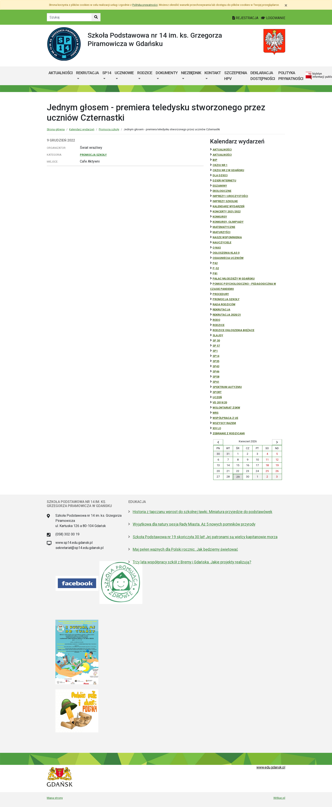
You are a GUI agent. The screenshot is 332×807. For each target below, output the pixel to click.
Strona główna (56, 129)
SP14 (106, 73)
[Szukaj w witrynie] (96, 17)
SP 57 (216, 345)
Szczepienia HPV (235, 76)
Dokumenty (167, 73)
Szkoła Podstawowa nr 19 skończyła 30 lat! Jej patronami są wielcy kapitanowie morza (205, 537)
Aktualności (61, 73)
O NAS (217, 247)
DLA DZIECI (220, 175)
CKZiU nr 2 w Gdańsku (228, 170)
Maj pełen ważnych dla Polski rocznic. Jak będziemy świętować (185, 549)
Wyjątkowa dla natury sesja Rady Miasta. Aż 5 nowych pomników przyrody (194, 524)
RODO (216, 319)
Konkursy (220, 216)
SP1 (215, 350)
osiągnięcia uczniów (228, 258)
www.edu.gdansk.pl (270, 767)
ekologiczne (222, 190)
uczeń (217, 397)
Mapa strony (55, 797)
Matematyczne (224, 227)
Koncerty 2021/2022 (227, 211)
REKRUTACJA (221, 309)
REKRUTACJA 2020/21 (227, 314)
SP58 (216, 376)
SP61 (216, 381)
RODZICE (218, 325)
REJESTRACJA (245, 18)
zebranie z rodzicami (229, 433)
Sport (217, 392)
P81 (215, 273)
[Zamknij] (286, 5)
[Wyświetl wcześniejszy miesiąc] (218, 442)
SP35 (216, 361)
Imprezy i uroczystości (230, 196)
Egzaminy (220, 185)
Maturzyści (221, 232)
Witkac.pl (279, 797)
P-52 (216, 268)
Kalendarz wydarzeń (81, 129)
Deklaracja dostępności (262, 76)
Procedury (221, 294)
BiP (215, 159)
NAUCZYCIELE (222, 242)
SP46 (216, 371)
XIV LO (217, 428)
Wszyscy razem (224, 423)
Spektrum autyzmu (227, 387)
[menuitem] (87, 75)
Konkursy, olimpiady (228, 221)
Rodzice (144, 73)
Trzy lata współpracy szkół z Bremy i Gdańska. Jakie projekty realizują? (192, 562)
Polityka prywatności (290, 76)
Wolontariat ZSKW (226, 407)
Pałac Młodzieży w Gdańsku (234, 278)
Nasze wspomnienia (227, 237)
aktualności (222, 154)
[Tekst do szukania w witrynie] (69, 17)
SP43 (216, 366)
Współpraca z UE (225, 418)
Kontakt (212, 73)
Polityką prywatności (145, 4)
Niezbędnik (191, 73)
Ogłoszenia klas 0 (226, 252)
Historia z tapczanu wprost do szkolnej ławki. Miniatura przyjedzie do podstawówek (202, 512)
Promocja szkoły (109, 129)
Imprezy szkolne (225, 201)
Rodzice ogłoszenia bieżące (233, 330)
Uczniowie (124, 73)
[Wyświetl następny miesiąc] (277, 442)
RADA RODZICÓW (224, 304)
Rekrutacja (87, 73)
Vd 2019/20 (220, 402)
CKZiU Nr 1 (220, 165)
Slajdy (218, 335)
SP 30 (216, 340)
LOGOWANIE (273, 18)
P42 (215, 263)
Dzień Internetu (224, 180)
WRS (215, 412)
